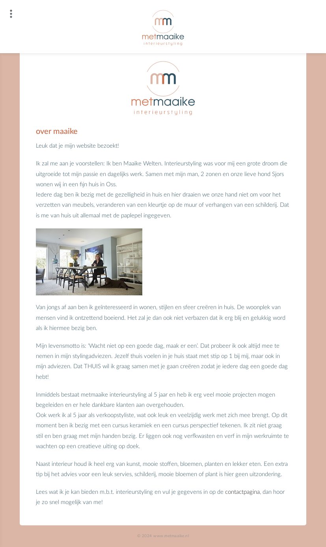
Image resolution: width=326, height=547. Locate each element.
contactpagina (242, 492)
